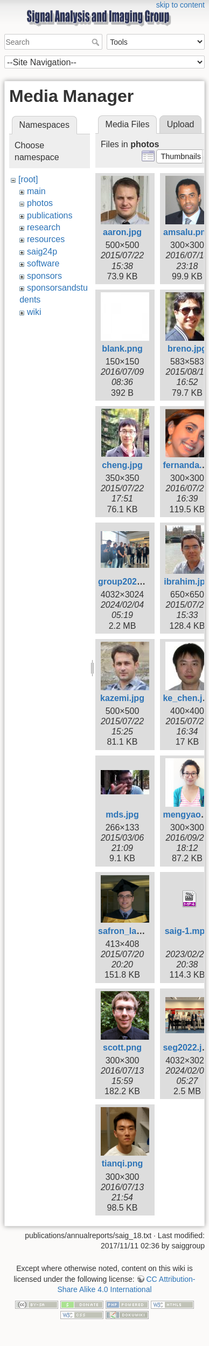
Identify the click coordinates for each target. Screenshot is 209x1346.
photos (40, 203)
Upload (180, 124)
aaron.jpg (122, 232)
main (36, 191)
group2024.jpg (127, 581)
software (43, 263)
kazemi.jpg (122, 698)
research (43, 227)
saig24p (42, 251)
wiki (34, 312)
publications (50, 215)
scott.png (122, 1047)
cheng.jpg (122, 465)
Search (97, 42)
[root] (28, 179)
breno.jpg (187, 348)
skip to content (180, 5)
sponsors (44, 275)
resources (46, 239)
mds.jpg (122, 814)
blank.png (122, 348)
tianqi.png (122, 1163)
